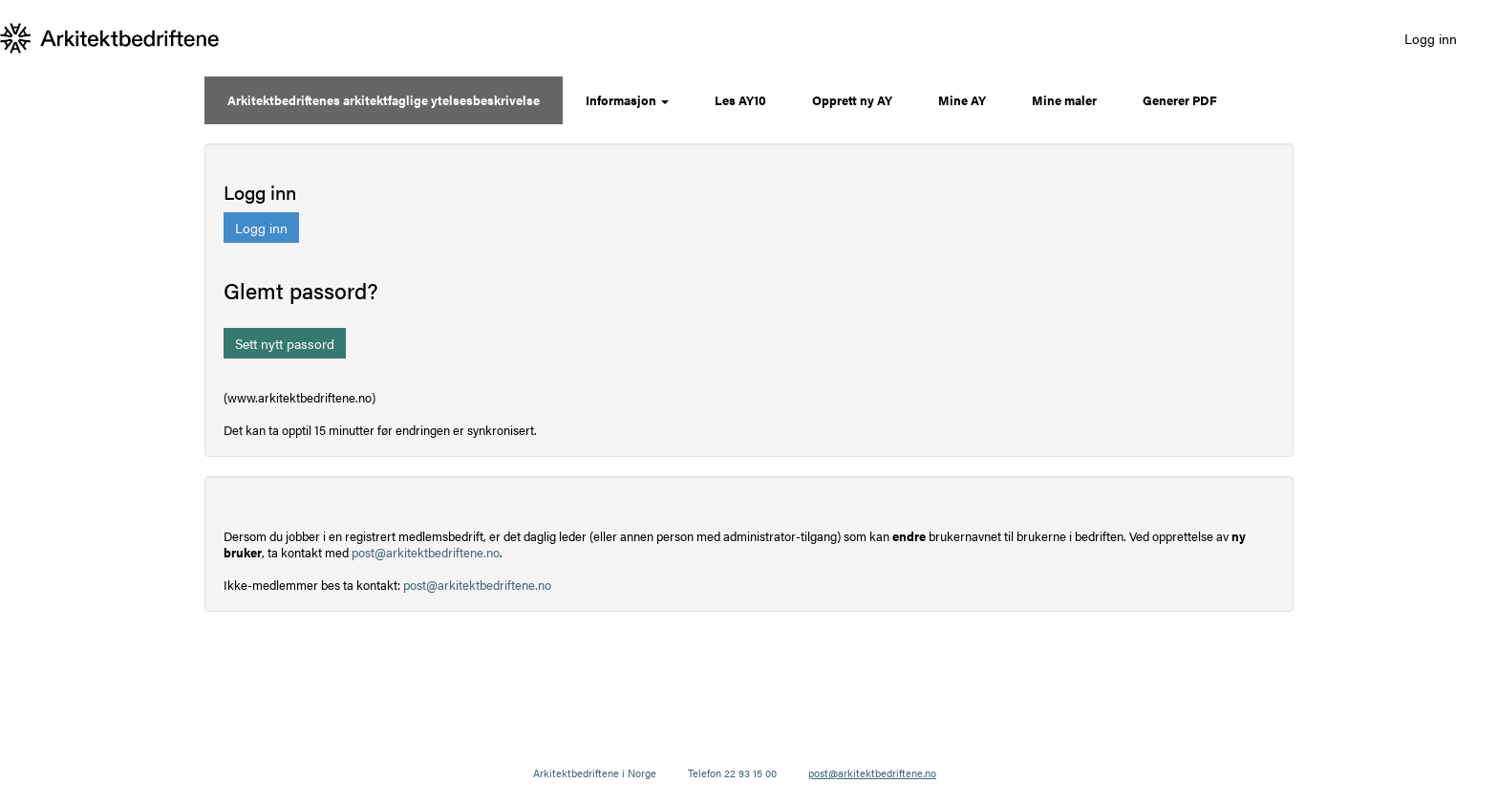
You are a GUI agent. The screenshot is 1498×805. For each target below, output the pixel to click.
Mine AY (962, 100)
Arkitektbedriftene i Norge (594, 773)
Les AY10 (740, 100)
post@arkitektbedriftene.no (426, 552)
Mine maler (1064, 100)
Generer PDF (1180, 100)
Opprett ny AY (852, 100)
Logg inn (1430, 38)
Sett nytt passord (284, 343)
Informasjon (627, 100)
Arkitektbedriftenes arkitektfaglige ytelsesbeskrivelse (383, 100)
